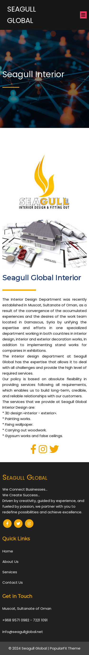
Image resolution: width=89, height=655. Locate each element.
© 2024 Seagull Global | (29, 648)
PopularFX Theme (65, 648)
